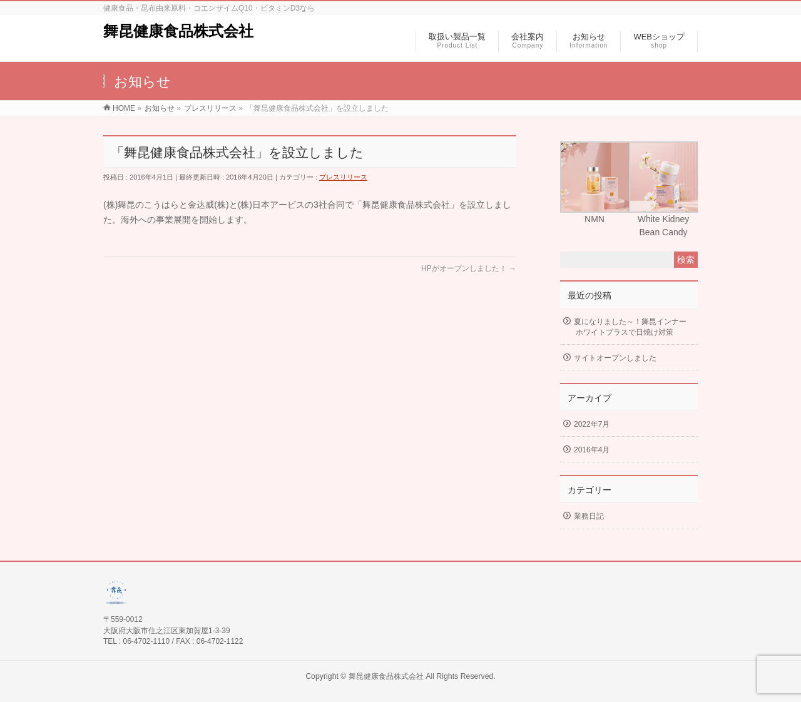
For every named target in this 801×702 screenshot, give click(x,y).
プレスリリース (343, 177)
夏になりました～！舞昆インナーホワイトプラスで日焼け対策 (630, 326)
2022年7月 (592, 424)
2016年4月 (592, 449)
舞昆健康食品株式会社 (178, 31)
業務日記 (589, 516)
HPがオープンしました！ (468, 268)
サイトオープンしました (615, 358)
